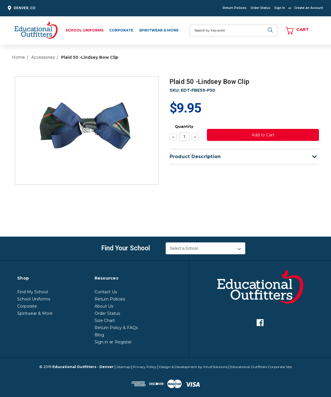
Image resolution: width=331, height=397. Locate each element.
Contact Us (106, 291)
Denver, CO (21, 8)
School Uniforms (84, 30)
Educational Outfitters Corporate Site (261, 367)
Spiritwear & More (159, 30)
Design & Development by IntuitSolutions (193, 367)
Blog (99, 334)
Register (123, 342)
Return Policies (234, 8)
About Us (104, 306)
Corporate (121, 30)
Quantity (184, 126)
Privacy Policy (144, 367)
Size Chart (105, 320)
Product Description (243, 156)
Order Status (260, 8)
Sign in (101, 342)
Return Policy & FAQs (116, 327)
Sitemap (123, 367)
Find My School (32, 291)
